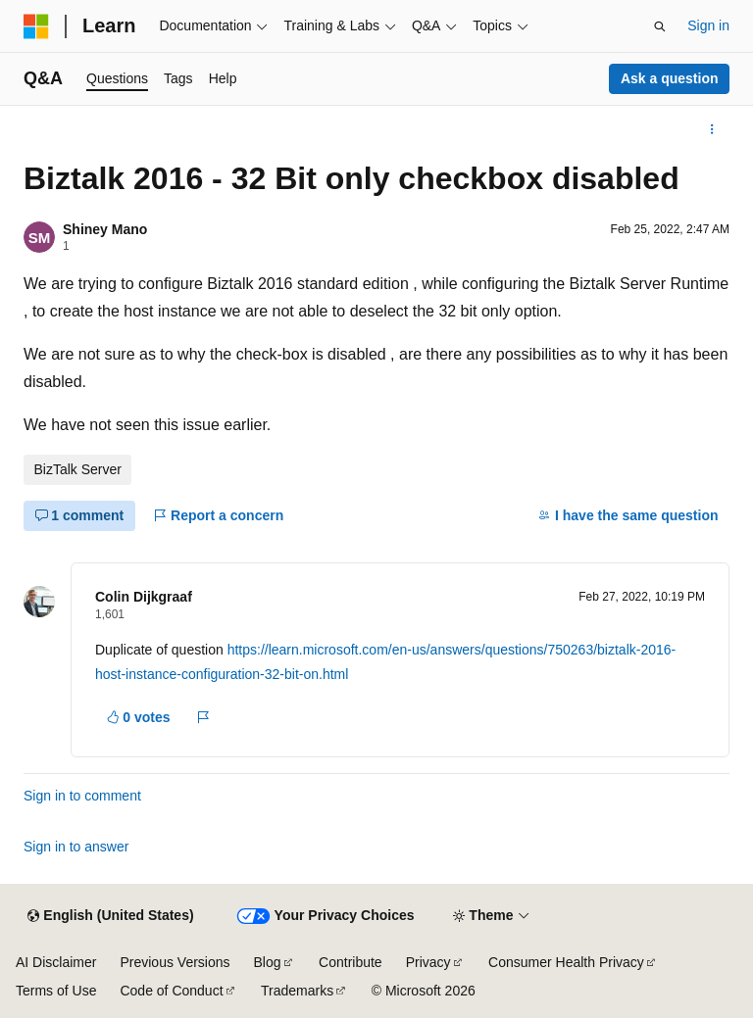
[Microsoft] (36, 26)
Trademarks (297, 990)
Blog (267, 962)
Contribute (350, 962)
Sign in (708, 25)
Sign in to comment (82, 795)
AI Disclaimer (56, 962)
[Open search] (659, 26)
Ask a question (670, 78)
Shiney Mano (105, 229)
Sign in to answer (76, 846)
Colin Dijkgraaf (143, 597)
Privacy (428, 962)
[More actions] (712, 129)
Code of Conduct (171, 990)
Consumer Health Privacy (566, 962)
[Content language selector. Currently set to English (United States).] (110, 916)
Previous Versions (174, 962)
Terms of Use (56, 990)
